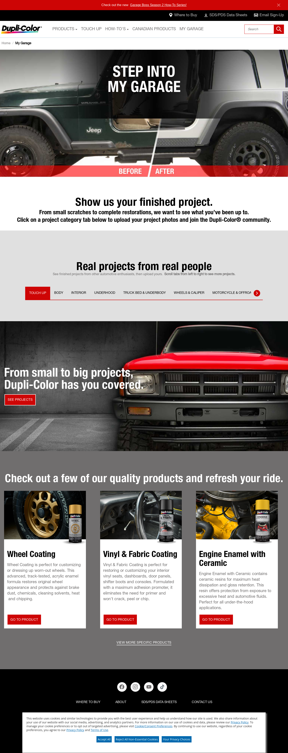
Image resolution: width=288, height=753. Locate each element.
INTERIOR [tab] (78, 293)
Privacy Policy (239, 722)
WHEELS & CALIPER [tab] (189, 293)
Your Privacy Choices (176, 739)
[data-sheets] (222, 15)
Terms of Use (99, 730)
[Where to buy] (88, 702)
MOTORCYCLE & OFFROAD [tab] (233, 293)
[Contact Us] (202, 702)
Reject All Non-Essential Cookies (137, 739)
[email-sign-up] (268, 15)
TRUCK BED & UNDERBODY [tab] (144, 293)
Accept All (104, 739)
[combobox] (264, 29)
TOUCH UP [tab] (37, 293)
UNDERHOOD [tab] (104, 293)
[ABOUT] (120, 702)
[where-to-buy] (176, 15)
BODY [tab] (58, 293)
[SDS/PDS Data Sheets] (159, 702)
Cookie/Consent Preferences (153, 726)
